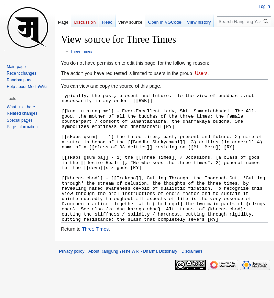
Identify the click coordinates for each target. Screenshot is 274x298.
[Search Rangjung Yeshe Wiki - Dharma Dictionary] (244, 21)
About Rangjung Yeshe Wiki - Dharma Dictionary (132, 277)
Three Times (81, 51)
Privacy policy (71, 277)
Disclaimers (192, 277)
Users (201, 73)
